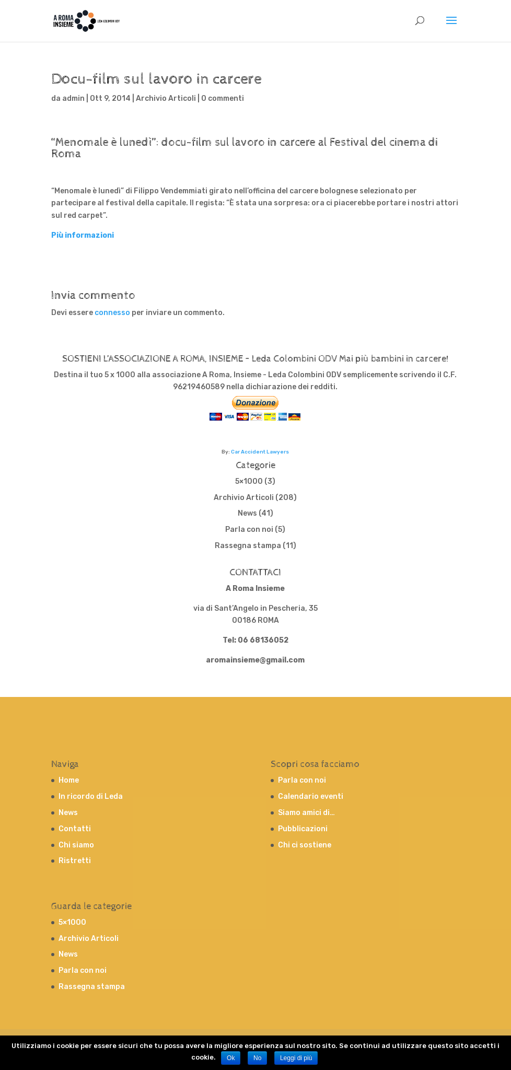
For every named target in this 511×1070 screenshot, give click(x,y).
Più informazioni (82, 235)
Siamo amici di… (306, 812)
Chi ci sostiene (304, 845)
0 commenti (222, 98)
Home (69, 780)
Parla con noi (249, 529)
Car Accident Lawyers (260, 452)
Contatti (75, 828)
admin (73, 98)
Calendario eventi (310, 796)
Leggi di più (296, 1058)
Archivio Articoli (166, 98)
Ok (231, 1058)
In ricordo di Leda (91, 796)
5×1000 (249, 481)
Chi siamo (76, 845)
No (257, 1058)
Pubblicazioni (303, 828)
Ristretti (75, 860)
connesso (112, 312)
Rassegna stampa (248, 545)
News (247, 513)
